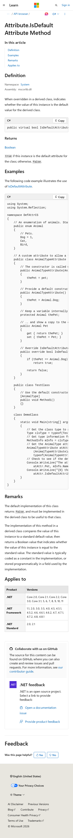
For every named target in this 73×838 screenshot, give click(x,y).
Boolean (10, 147)
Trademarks (34, 820)
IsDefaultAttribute (20, 186)
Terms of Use (15, 820)
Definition (13, 50)
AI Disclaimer (15, 804)
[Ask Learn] (46, 14)
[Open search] (56, 5)
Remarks (13, 60)
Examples (13, 55)
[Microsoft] (36, 5)
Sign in (66, 5)
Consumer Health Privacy (23, 815)
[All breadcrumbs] (8, 14)
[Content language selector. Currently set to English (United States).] (25, 776)
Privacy (42, 809)
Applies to (14, 65)
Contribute (27, 809)
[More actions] (65, 14)
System (25, 84)
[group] (36, 128)
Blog (10, 809)
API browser (21, 14)
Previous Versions (38, 804)
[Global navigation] (4, 5)
